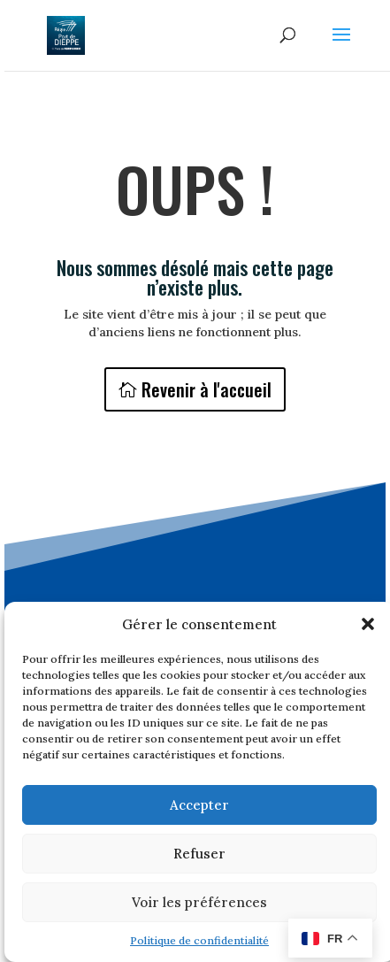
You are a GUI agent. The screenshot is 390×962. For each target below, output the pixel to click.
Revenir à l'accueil (206, 389)
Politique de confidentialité (199, 940)
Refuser (199, 853)
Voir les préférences (199, 902)
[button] (368, 624)
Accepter (199, 805)
